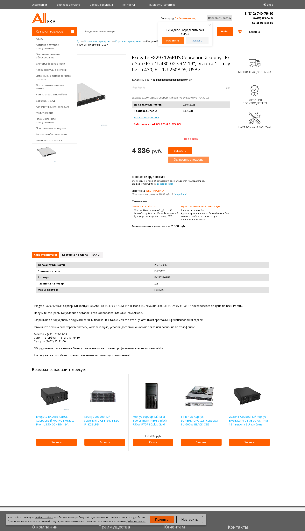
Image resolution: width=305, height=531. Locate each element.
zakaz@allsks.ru (262, 23)
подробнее (180, 194)
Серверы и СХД (45, 100)
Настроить (189, 519)
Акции (40, 39)
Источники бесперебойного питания (53, 77)
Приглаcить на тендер (161, 4)
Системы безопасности (50, 63)
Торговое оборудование (51, 134)
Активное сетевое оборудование (47, 46)
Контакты (129, 4)
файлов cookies (135, 521)
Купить (153, 442)
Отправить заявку (219, 18)
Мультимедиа (44, 112)
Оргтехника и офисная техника (50, 86)
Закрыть (197, 40)
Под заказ (191, 139)
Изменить (173, 40)
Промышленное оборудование (46, 120)
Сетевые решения (101, 4)
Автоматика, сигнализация (52, 106)
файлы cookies (44, 517)
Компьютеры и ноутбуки (51, 94)
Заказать (180, 150)
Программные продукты (51, 128)
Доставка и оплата (68, 4)
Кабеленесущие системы (51, 69)
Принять (161, 519)
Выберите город (185, 18)
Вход (270, 4)
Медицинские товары (49, 140)
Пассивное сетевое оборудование (48, 56)
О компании (39, 4)
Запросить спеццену (188, 159)
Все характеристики (146, 117)
